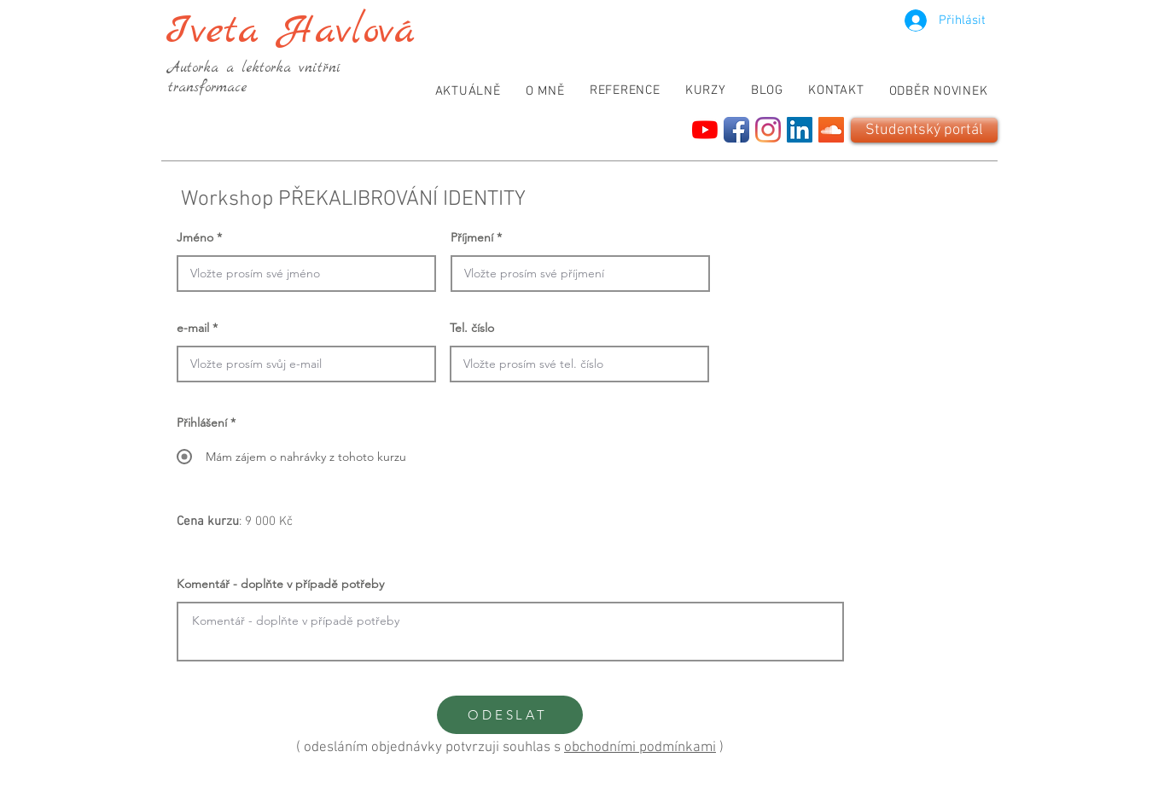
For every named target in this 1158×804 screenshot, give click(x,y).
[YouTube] (705, 130)
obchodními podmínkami (640, 747)
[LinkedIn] (799, 130)
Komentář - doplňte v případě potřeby (280, 584)
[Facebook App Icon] (736, 130)
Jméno (195, 237)
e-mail (193, 328)
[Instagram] (768, 130)
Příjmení (472, 237)
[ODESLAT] (510, 715)
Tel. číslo (472, 328)
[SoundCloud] (831, 130)
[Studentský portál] (924, 130)
